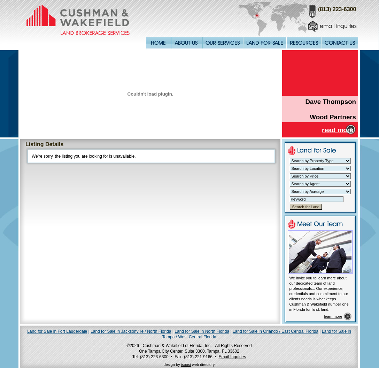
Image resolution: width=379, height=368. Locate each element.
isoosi (186, 364)
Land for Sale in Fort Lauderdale (57, 331)
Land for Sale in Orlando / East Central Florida (275, 331)
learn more (333, 316)
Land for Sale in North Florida (202, 331)
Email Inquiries (232, 356)
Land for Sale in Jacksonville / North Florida (131, 331)
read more (337, 130)
